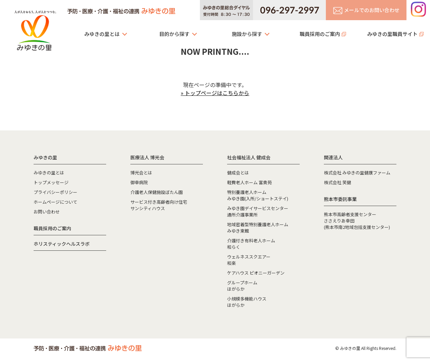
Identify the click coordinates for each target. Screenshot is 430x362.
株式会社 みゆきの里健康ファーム (357, 172)
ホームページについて (55, 202)
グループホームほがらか (242, 285)
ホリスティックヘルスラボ (62, 243)
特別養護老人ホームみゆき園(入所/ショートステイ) (257, 195)
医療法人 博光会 (147, 157)
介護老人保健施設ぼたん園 (156, 192)
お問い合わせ (47, 211)
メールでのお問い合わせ (366, 10)
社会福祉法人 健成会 (248, 157)
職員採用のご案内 (320, 33)
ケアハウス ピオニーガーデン (256, 273)
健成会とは (238, 172)
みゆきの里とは (102, 33)
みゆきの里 (35, 28)
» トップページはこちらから (215, 93)
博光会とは (141, 172)
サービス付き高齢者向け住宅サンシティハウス (158, 205)
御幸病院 (139, 182)
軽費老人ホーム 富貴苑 (249, 182)
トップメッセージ (51, 182)
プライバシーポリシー (55, 192)
